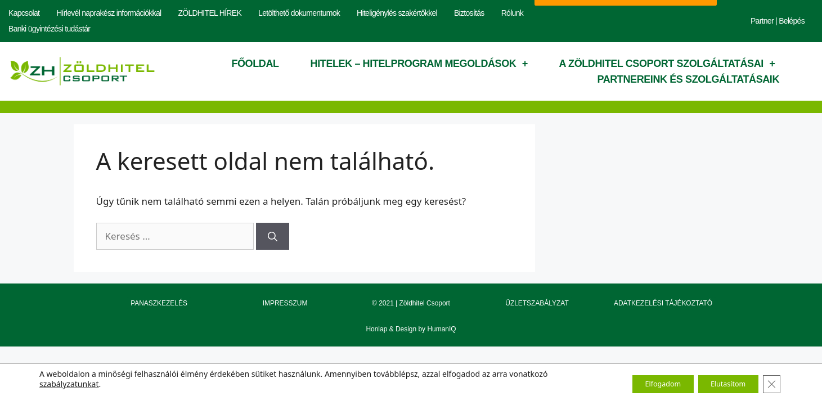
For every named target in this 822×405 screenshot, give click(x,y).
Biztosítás (469, 12)
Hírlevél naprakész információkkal (108, 12)
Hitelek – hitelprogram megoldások (419, 63)
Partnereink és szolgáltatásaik (688, 79)
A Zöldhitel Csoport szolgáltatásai (667, 63)
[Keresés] (272, 236)
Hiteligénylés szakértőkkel (397, 12)
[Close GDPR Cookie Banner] (770, 384)
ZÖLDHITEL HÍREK (209, 12)
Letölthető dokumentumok (299, 12)
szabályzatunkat (69, 384)
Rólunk (512, 12)
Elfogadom (641, 384)
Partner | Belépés (778, 20)
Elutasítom (719, 384)
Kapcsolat (23, 12)
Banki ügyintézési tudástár (49, 28)
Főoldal (255, 63)
